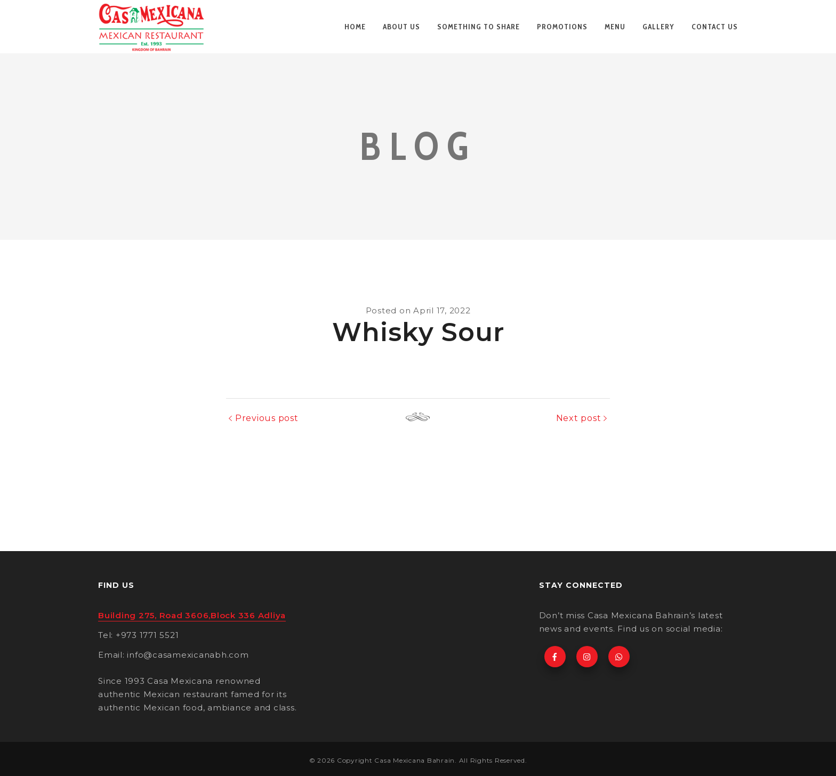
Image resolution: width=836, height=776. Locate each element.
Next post (578, 418)
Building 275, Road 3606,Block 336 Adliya (192, 615)
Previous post (267, 418)
